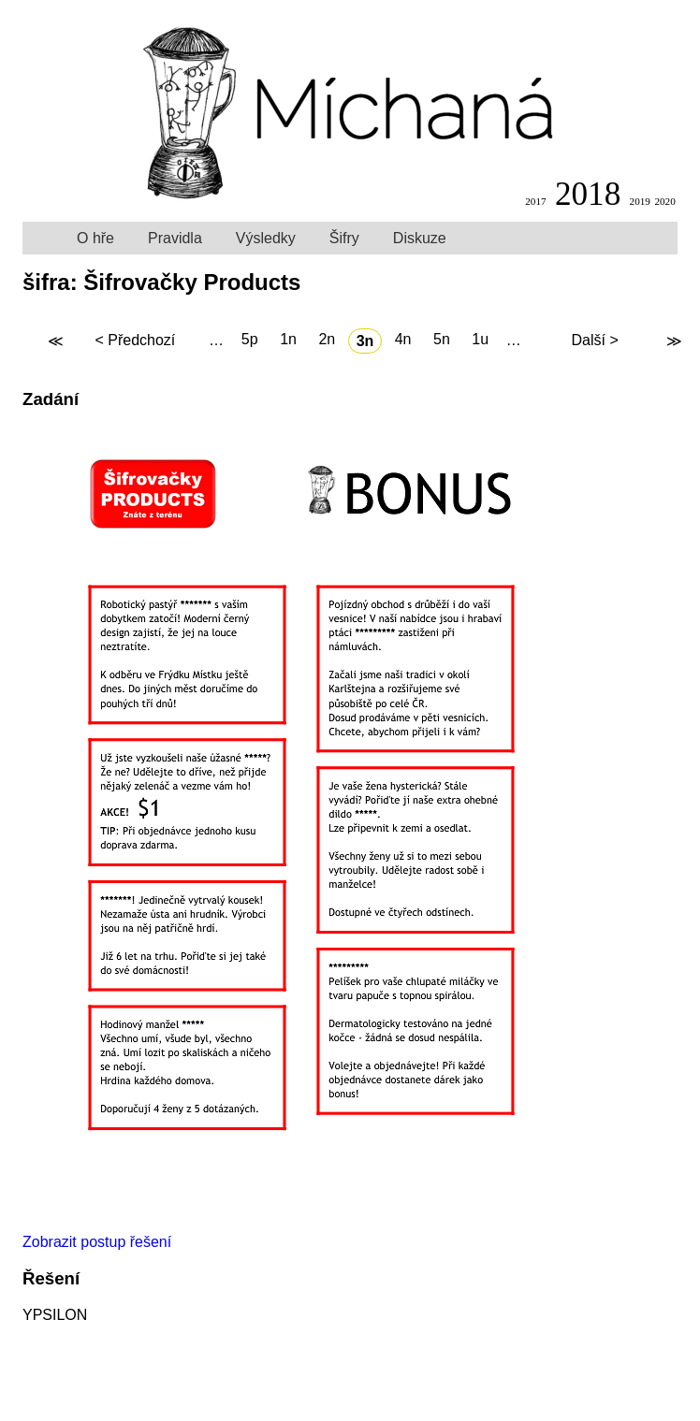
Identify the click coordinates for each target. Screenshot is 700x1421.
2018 (587, 194)
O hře (95, 238)
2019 (640, 201)
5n (441, 340)
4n (403, 340)
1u (480, 340)
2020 (664, 201)
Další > (594, 341)
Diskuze (419, 238)
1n (288, 340)
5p (249, 340)
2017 (535, 201)
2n (326, 340)
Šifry (344, 238)
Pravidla (175, 238)
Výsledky (266, 238)
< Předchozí (135, 341)
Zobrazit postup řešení (96, 1242)
